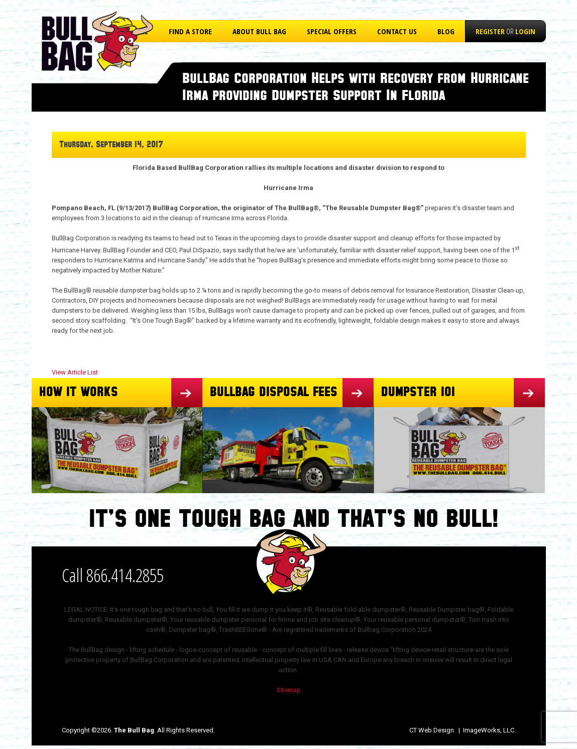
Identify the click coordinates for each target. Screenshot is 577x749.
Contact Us (397, 31)
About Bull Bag (259, 31)
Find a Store (190, 31)
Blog (445, 31)
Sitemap (289, 690)
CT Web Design (431, 730)
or (505, 31)
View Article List (75, 372)
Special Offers (332, 31)
